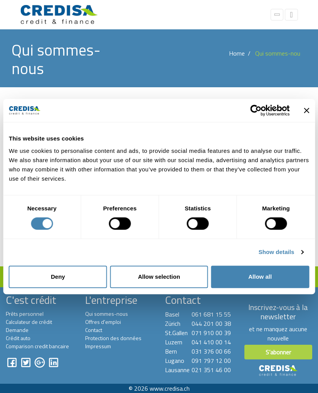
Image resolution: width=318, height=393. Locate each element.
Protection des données (113, 338)
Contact (93, 330)
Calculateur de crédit (29, 322)
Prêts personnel (25, 314)
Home (237, 53)
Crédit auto (18, 338)
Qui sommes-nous (106, 314)
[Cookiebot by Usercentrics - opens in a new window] (255, 110)
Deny (58, 276)
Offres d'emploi (103, 322)
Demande (17, 330)
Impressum (98, 346)
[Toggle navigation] (291, 14)
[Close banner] (306, 110)
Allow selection (159, 276)
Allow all (260, 276)
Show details (276, 252)
